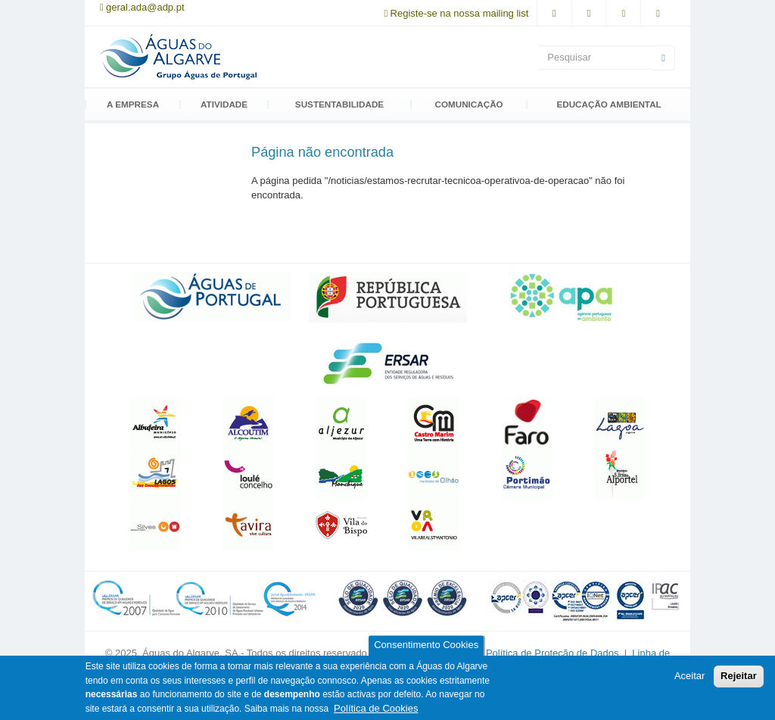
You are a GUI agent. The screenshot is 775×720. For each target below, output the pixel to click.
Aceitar (689, 675)
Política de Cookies (376, 708)
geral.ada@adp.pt (145, 7)
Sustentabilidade (339, 104)
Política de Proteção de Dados (553, 653)
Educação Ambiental (608, 104)
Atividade (224, 104)
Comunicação (468, 104)
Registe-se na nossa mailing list (460, 13)
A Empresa (133, 104)
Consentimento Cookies (426, 645)
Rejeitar (739, 675)
